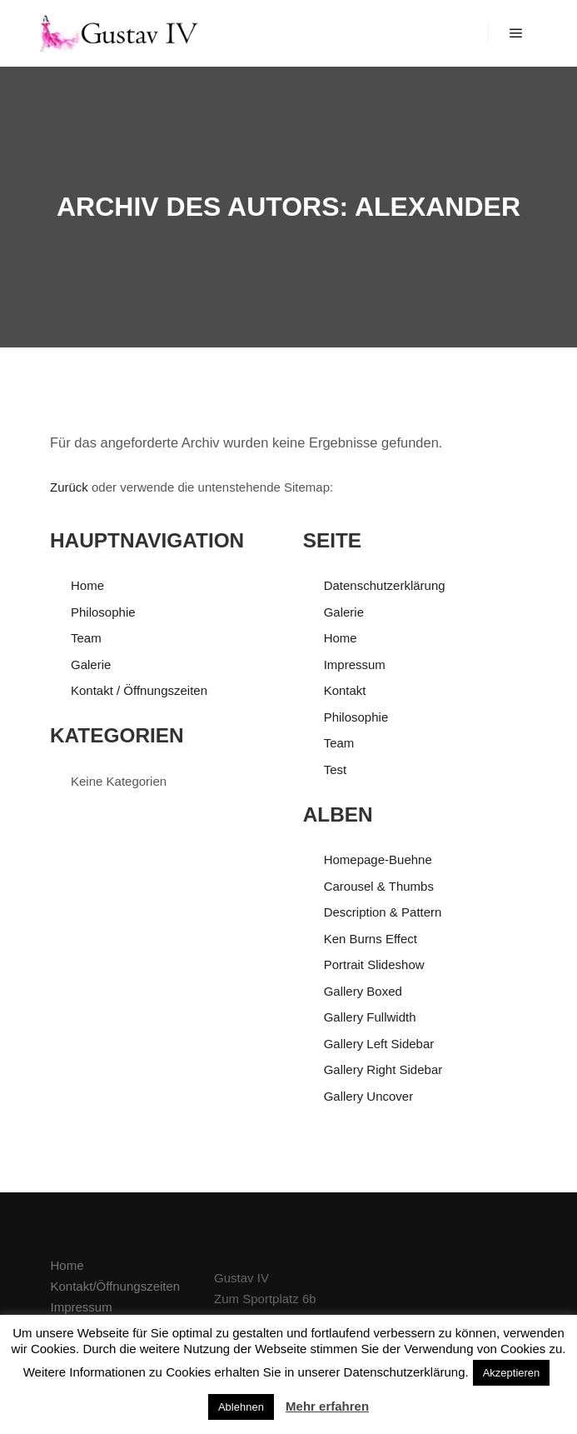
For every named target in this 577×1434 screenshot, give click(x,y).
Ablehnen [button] (241, 1407)
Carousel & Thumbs (379, 886)
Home (87, 585)
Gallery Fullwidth (370, 1017)
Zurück (69, 487)
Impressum (354, 664)
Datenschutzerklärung (384, 585)
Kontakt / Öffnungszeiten (139, 690)
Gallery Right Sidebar (383, 1069)
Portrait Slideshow (374, 964)
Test (335, 769)
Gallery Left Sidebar (379, 1044)
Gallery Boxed (363, 991)
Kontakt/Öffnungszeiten (116, 1286)
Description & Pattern (383, 912)
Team (86, 638)
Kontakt (345, 690)
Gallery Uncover (369, 1096)
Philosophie (103, 612)
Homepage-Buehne (378, 859)
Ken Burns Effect (370, 939)
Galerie (91, 664)
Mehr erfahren (327, 1406)
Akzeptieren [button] (511, 1373)
